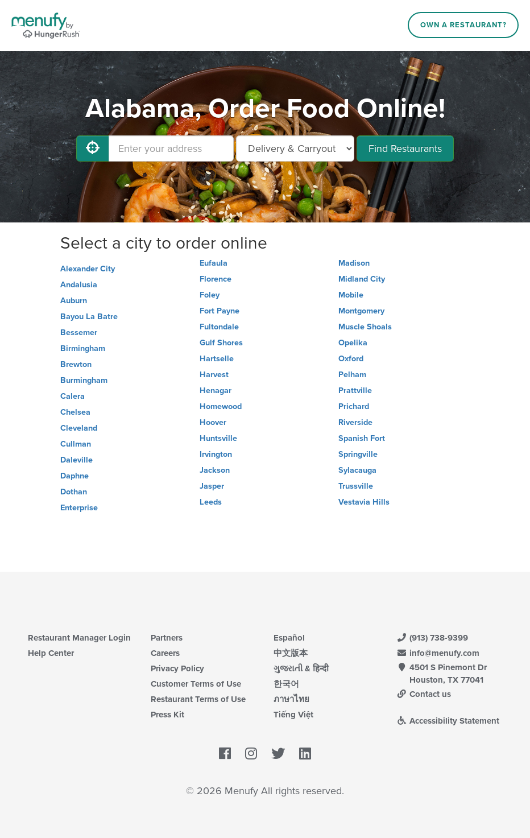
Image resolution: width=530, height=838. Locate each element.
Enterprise (79, 508)
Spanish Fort (361, 438)
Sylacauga (357, 470)
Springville (358, 454)
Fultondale (219, 327)
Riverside (355, 422)
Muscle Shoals (365, 327)
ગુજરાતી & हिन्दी (301, 668)
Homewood (221, 406)
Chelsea (75, 412)
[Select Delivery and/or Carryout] (295, 148)
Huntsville (218, 438)
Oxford (350, 359)
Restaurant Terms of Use (198, 699)
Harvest (214, 374)
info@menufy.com (437, 653)
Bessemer (78, 332)
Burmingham (83, 380)
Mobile (350, 295)
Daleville (76, 460)
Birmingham (82, 348)
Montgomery (361, 311)
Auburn (73, 301)
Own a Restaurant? (463, 25)
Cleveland (78, 428)
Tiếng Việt (293, 714)
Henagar (215, 390)
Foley (210, 295)
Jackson (215, 470)
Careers (165, 653)
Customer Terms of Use (196, 684)
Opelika (352, 343)
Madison (354, 263)
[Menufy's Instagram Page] (251, 754)
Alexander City (87, 269)
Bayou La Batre (89, 316)
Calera (72, 396)
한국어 (286, 684)
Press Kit (167, 714)
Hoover (213, 422)
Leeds (211, 502)
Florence (215, 279)
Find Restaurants (405, 148)
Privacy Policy (177, 668)
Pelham (352, 374)
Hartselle (217, 359)
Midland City (361, 279)
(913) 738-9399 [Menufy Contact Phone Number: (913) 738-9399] (432, 638)
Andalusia (78, 285)
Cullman (75, 444)
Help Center (51, 653)
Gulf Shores (221, 343)
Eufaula (213, 263)
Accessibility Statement (447, 721)
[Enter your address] (171, 148)
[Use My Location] (92, 148)
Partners (167, 638)
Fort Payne (219, 311)
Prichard (353, 406)
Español (289, 638)
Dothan (73, 492)
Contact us (423, 694)
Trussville (355, 486)
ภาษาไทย (291, 699)
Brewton (76, 364)
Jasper (212, 486)
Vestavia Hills (364, 502)
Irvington (216, 454)
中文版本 (291, 653)
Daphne (74, 476)
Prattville (355, 390)
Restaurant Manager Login (79, 638)
